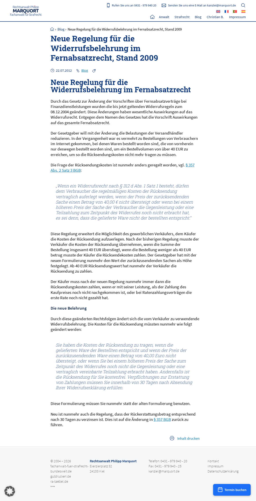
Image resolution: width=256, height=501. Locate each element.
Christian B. (215, 17)
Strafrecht (181, 17)
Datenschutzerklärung (223, 471)
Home (152, 16)
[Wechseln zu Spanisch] (243, 11)
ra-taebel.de (59, 481)
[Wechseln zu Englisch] (218, 11)
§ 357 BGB (162, 419)
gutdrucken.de (60, 476)
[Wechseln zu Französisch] (226, 11)
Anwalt (164, 17)
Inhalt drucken (188, 438)
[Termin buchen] (232, 490)
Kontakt (213, 461)
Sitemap (52, 486)
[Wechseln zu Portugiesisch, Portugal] (235, 11)
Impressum (237, 17)
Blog (198, 17)
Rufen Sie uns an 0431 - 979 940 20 (134, 5)
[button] (9, 491)
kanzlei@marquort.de (164, 471)
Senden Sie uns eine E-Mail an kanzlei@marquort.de (202, 5)
